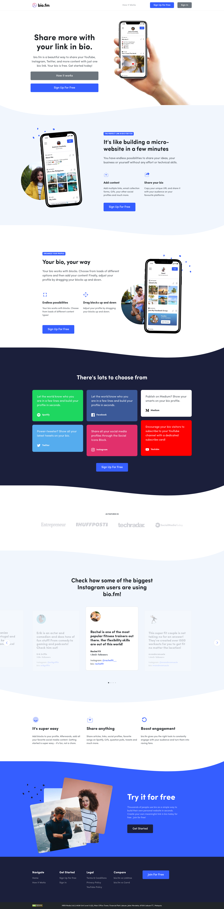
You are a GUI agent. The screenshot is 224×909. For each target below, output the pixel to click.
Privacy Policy (94, 883)
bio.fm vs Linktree (123, 878)
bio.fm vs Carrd (122, 883)
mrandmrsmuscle (161, 666)
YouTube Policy (94, 887)
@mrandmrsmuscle (168, 662)
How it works (64, 75)
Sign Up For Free (162, 5)
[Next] (217, 642)
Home (35, 878)
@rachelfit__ (109, 660)
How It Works (129, 5)
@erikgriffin (53, 662)
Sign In (184, 5)
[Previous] (6, 642)
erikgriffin (45, 666)
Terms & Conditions (97, 878)
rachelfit (99, 664)
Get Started (140, 842)
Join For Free (156, 874)
